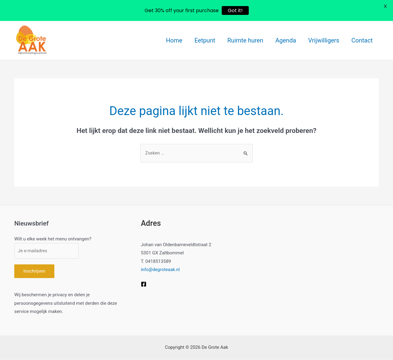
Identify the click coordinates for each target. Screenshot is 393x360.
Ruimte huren (245, 40)
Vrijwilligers (323, 40)
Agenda (285, 40)
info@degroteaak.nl (160, 269)
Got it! (235, 10)
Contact (362, 40)
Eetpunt (204, 40)
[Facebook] (143, 284)
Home (174, 40)
